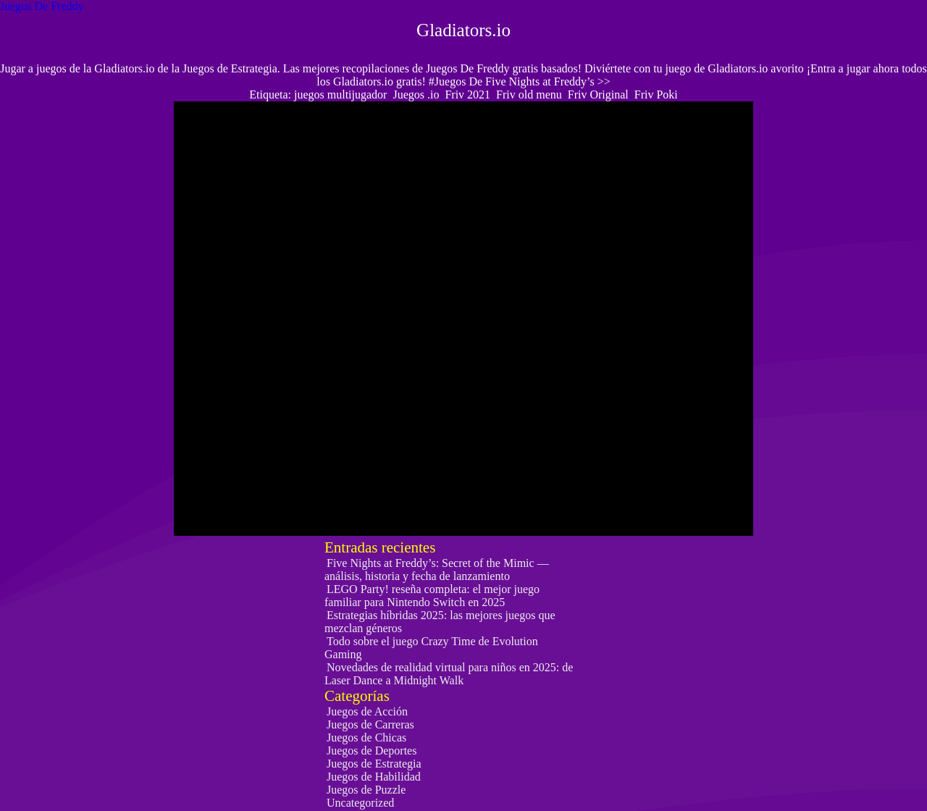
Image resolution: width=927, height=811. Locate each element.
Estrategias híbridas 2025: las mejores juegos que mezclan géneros (439, 621)
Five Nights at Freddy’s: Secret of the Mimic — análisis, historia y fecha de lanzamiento (436, 569)
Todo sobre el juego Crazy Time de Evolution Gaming (431, 647)
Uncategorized (360, 803)
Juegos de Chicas (366, 737)
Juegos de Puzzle (366, 789)
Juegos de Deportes (371, 750)
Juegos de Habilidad (374, 776)
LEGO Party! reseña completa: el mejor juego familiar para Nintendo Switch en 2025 (432, 595)
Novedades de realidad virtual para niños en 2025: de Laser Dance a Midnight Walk (448, 673)
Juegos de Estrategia (374, 763)
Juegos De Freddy (42, 6)
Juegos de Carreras (370, 724)
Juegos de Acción (367, 711)
